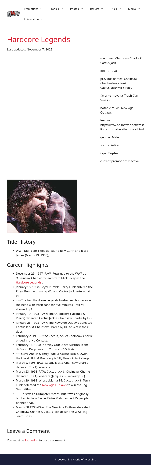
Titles (117, 8)
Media (136, 8)
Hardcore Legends (28, 282)
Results (98, 8)
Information (35, 19)
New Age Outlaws (54, 385)
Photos (78, 8)
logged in (31, 440)
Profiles (58, 8)
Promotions (35, 8)
